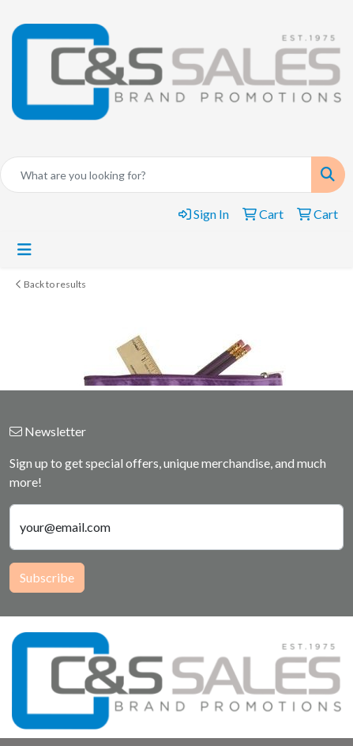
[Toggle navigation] (24, 249)
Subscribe (47, 577)
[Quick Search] (156, 174)
